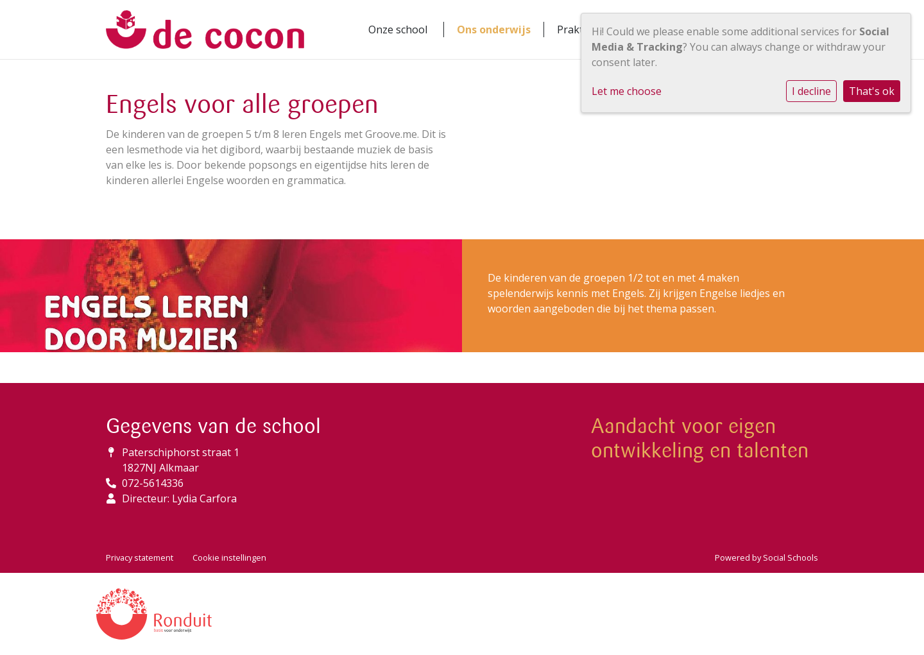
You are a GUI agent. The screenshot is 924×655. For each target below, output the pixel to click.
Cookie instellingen (229, 557)
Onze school (397, 29)
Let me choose (627, 91)
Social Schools (790, 557)
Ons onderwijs (494, 29)
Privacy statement (139, 557)
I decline (811, 91)
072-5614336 (153, 483)
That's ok (871, 91)
